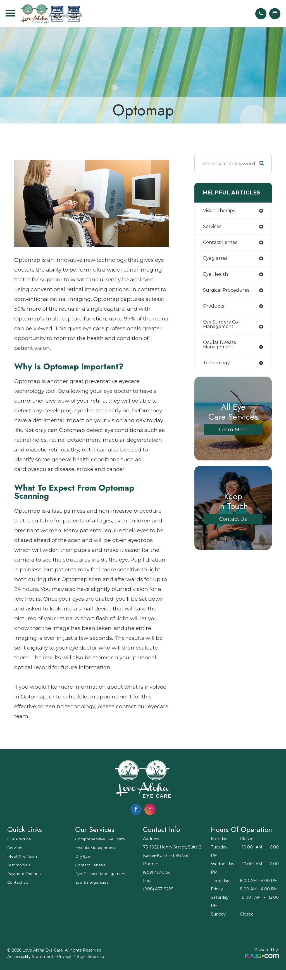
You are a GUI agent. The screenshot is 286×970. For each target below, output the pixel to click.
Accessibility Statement (30, 956)
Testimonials (20, 864)
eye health (216, 276)
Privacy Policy (70, 956)
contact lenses (222, 243)
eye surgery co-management (222, 327)
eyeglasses (216, 259)
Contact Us (233, 523)
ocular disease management (221, 348)
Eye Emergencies (93, 882)
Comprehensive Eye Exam (102, 838)
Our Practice (19, 838)
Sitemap (96, 956)
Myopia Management (97, 847)
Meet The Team (23, 856)
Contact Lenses (91, 864)
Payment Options (25, 873)
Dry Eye (83, 856)
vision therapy (221, 211)
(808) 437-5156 (158, 872)
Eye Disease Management (101, 873)
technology (217, 366)
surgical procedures (227, 292)
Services (15, 847)
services (213, 227)
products (214, 308)
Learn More (233, 433)
